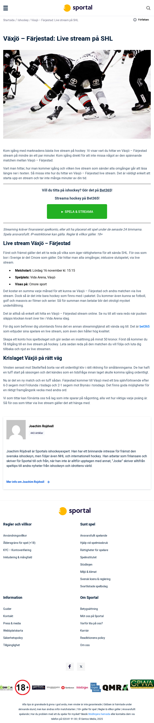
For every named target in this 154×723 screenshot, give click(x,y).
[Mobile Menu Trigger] (6, 8)
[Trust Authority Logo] (38, 688)
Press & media (12, 624)
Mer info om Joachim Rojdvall (28, 482)
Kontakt (8, 616)
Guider (7, 609)
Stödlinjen (86, 565)
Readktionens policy (92, 638)
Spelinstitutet (88, 557)
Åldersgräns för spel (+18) (19, 543)
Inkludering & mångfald (17, 557)
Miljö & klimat (88, 572)
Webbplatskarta (13, 631)
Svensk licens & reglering (95, 579)
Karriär (84, 631)
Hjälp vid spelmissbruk (94, 543)
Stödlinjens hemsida (99, 714)
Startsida (9, 20)
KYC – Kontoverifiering (17, 550)
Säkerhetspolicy (13, 638)
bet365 (145, 326)
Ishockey (23, 20)
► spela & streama (77, 211)
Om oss (85, 645)
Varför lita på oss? (91, 624)
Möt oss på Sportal (92, 616)
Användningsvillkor (15, 536)
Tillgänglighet (11, 645)
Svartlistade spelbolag (94, 586)
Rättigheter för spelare (94, 550)
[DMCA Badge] (6, 688)
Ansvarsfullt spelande (93, 536)
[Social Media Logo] (70, 667)
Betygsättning (89, 609)
